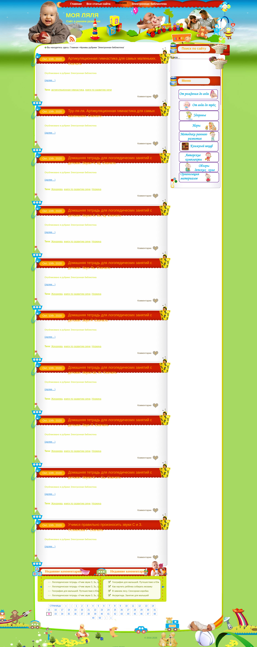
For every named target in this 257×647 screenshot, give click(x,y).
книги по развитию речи (98, 89)
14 (153, 606)
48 (155, 614)
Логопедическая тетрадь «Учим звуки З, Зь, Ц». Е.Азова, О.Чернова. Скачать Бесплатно (97, 582)
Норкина (96, 189)
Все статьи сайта (98, 3)
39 (95, 614)
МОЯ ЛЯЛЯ (82, 15)
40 (102, 614)
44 (128, 614)
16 (55, 610)
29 (141, 610)
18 (69, 610)
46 (141, 614)
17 (62, 610)
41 (108, 614)
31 (155, 610)
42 (115, 614)
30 (148, 610)
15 (49, 610)
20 (82, 610)
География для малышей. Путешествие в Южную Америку (82, 591)
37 (82, 614)
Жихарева (57, 189)
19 (75, 610)
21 (89, 610)
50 (100, 618)
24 (108, 610)
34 (62, 614)
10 (126, 606)
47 (148, 614)
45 (135, 614)
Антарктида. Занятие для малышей (130, 595)
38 (89, 614)
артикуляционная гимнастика (67, 89)
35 (69, 614)
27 (128, 610)
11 (133, 606)
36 (75, 614)
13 (146, 606)
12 (140, 606)
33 (55, 614)
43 (121, 614)
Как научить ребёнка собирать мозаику (132, 586)
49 (93, 618)
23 (102, 610)
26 (121, 610)
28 (135, 610)
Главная (76, 3)
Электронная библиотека (149, 3)
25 (115, 610)
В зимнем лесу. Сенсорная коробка (130, 591)
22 (95, 610)
